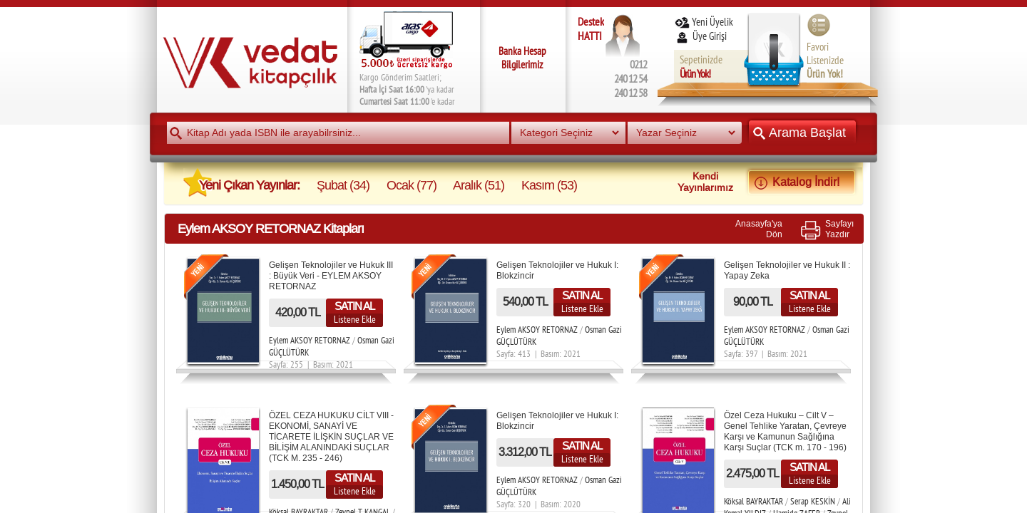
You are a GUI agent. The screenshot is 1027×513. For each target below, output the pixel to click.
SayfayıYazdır (839, 228)
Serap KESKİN (812, 501)
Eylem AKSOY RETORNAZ (309, 340)
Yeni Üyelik (703, 21)
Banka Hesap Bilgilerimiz (522, 57)
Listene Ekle (355, 319)
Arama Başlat (802, 132)
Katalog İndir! (801, 181)
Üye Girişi (702, 36)
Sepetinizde (701, 67)
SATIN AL (354, 306)
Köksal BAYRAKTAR (754, 501)
